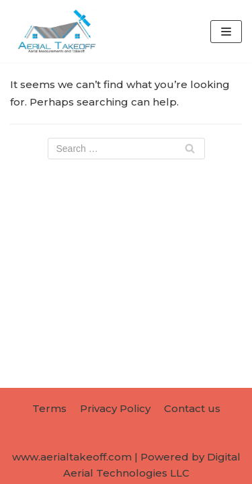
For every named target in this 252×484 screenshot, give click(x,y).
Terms (49, 408)
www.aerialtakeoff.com (72, 456)
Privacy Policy (115, 408)
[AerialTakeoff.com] (53, 31)
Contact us (192, 408)
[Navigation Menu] (226, 31)
